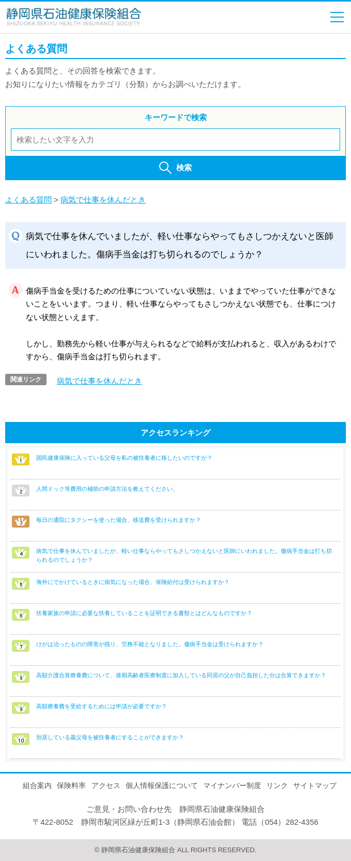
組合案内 (37, 785)
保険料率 (71, 785)
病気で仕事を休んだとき (103, 199)
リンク (277, 785)
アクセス (105, 785)
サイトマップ (315, 785)
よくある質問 (28, 199)
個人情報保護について (162, 785)
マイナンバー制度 (232, 785)
